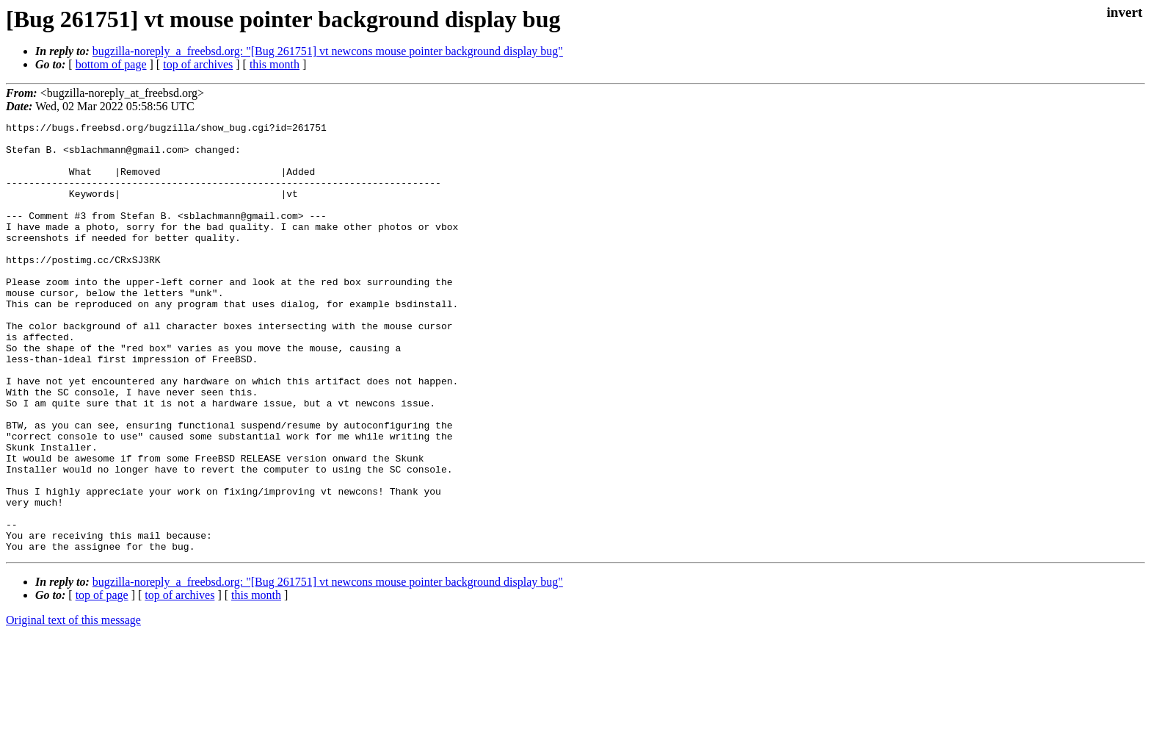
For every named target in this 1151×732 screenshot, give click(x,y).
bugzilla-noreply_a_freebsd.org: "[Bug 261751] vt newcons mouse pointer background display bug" (327, 51)
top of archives (198, 64)
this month (274, 64)
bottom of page (111, 64)
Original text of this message (73, 706)
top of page (102, 681)
